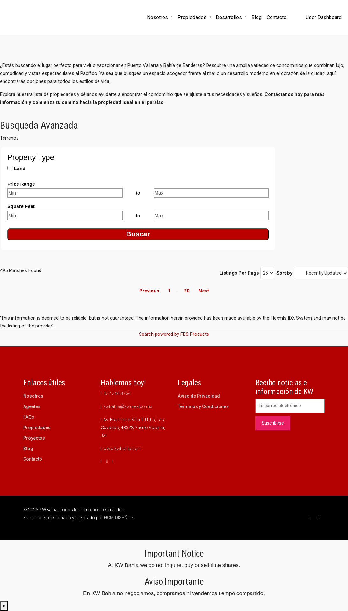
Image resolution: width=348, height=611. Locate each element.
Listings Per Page (239, 273)
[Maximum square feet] (211, 215)
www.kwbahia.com (122, 448)
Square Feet (21, 206)
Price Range (21, 184)
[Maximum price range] (211, 193)
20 (187, 291)
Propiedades (192, 17)
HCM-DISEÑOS (119, 517)
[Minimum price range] (65, 193)
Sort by (284, 273)
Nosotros (157, 17)
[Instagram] (320, 517)
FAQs (28, 417)
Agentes (31, 406)
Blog (256, 17)
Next (204, 291)
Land (19, 168)
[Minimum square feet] (65, 215)
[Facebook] (311, 517)
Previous (149, 291)
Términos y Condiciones (203, 406)
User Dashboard (324, 17)
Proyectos (34, 438)
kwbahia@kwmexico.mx (127, 406)
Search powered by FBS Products (174, 334)
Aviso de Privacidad (199, 396)
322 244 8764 (117, 393)
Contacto (276, 17)
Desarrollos (229, 17)
